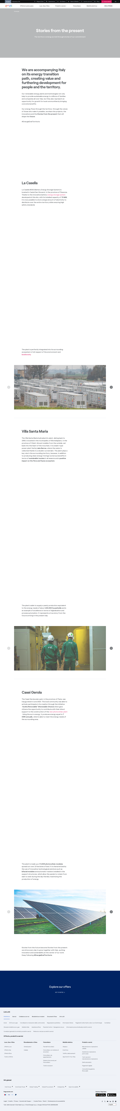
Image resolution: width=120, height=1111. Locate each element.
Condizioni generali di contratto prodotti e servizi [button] (17, 1031)
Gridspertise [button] (61, 1087)
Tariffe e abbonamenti (69, 1053)
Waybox (65, 1046)
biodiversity (26, 356)
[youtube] (107, 1101)
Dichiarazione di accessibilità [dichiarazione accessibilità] (56, 1101)
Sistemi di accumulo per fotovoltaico (49, 1061)
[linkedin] (110, 1101)
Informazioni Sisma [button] (68, 1023)
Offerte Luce (7, 1046)
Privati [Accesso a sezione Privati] (8, 1)
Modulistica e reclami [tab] (38, 1016)
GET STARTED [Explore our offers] (60, 992)
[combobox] (112, 1104)
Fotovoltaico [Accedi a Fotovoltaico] (77, 6)
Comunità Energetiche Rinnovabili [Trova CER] (88, 1070)
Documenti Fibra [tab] (52, 1016)
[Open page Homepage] (16, 11)
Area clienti (106, 1)
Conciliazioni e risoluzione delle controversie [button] (32, 1023)
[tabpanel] (60, 1027)
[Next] (111, 389)
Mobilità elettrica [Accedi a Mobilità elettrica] (92, 6)
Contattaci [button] (107, 1023)
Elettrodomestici (86, 1062)
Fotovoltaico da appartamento (47, 1056)
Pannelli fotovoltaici (48, 1046)
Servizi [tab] (14, 1016)
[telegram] (115, 1101)
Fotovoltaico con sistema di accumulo (51, 1051)
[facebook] (102, 1101)
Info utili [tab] (62, 1016)
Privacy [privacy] (16, 1101)
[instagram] (113, 1101)
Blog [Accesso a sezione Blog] (96, 1)
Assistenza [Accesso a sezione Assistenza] (50, 1)
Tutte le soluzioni (48, 1065)
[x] (105, 1101)
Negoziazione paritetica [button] (53, 1023)
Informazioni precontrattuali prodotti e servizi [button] (79, 1027)
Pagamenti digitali (87, 1065)
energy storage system (56, 197)
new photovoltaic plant (58, 714)
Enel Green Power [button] (21, 1087)
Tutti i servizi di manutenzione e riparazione (90, 1058)
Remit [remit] (45, 1101)
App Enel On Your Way (69, 1057)
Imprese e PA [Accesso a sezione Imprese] (16, 1)
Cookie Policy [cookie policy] (38, 1101)
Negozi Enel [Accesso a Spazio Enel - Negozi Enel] (39, 1)
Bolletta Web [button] (25, 1027)
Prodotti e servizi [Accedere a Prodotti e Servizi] (61, 6)
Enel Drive (65, 1050)
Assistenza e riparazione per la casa (89, 1052)
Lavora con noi (86, 1)
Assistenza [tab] (7, 1016)
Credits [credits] (10, 1101)
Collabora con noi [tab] (24, 1016)
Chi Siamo (61, 1)
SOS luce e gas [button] (13, 1023)
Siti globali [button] (7, 1080)
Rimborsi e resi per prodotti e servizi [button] (43, 1031)
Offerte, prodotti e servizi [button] (13, 1036)
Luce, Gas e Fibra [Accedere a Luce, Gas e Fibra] (44, 6)
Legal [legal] (5, 1101)
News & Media (73, 1)
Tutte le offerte (8, 1057)
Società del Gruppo (25, 1101)
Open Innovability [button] (74, 1087)
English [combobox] (111, 1104)
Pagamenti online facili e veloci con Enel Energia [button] (89, 1023)
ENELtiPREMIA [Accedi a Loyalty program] (108, 6)
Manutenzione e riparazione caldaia (90, 1047)
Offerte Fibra (8, 1053)
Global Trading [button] (35, 1087)
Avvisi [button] (5, 1023)
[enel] (8, 6)
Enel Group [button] (9, 1087)
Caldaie (26, 1050)
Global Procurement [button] (48, 1087)
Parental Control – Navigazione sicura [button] (53, 1027)
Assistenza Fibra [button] (36, 1027)
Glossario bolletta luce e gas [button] (12, 1027)
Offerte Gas (7, 1050)
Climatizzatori (27, 1046)
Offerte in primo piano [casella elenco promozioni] (26, 6)
